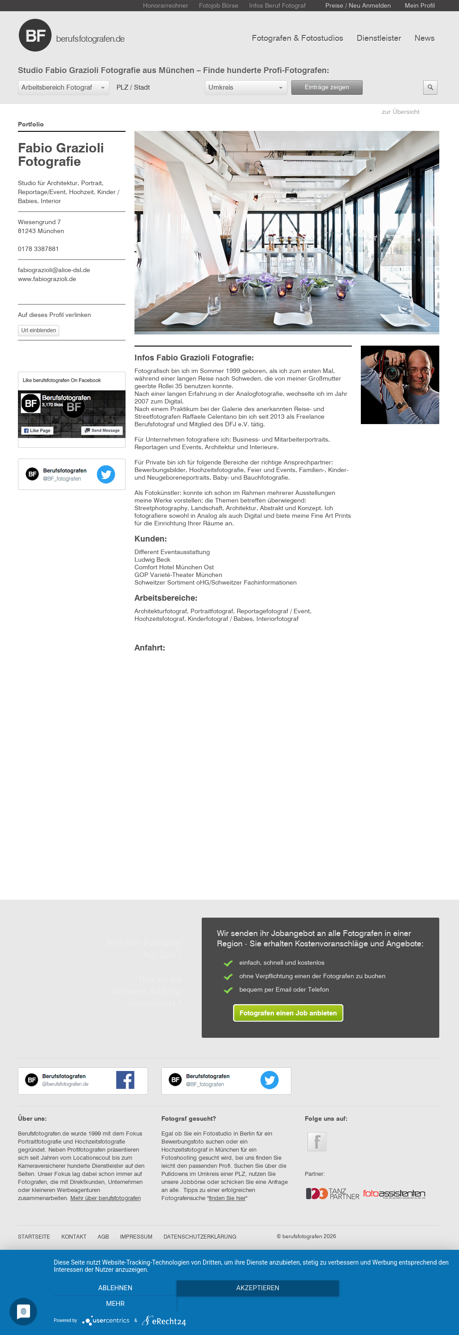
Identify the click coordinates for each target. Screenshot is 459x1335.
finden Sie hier (227, 1198)
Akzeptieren (251, 1304)
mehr (390, 1304)
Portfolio (31, 124)
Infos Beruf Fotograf (277, 6)
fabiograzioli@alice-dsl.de (54, 270)
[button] (63, 87)
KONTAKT (74, 1237)
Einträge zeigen (327, 87)
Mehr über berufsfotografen (105, 1198)
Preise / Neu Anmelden (358, 6)
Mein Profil (420, 6)
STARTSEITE (34, 1237)
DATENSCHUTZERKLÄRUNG (200, 1237)
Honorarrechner (165, 6)
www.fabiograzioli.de (47, 279)
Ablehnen (113, 1304)
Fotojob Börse (218, 6)
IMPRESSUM (136, 1237)
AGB (103, 1237)
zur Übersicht (401, 112)
